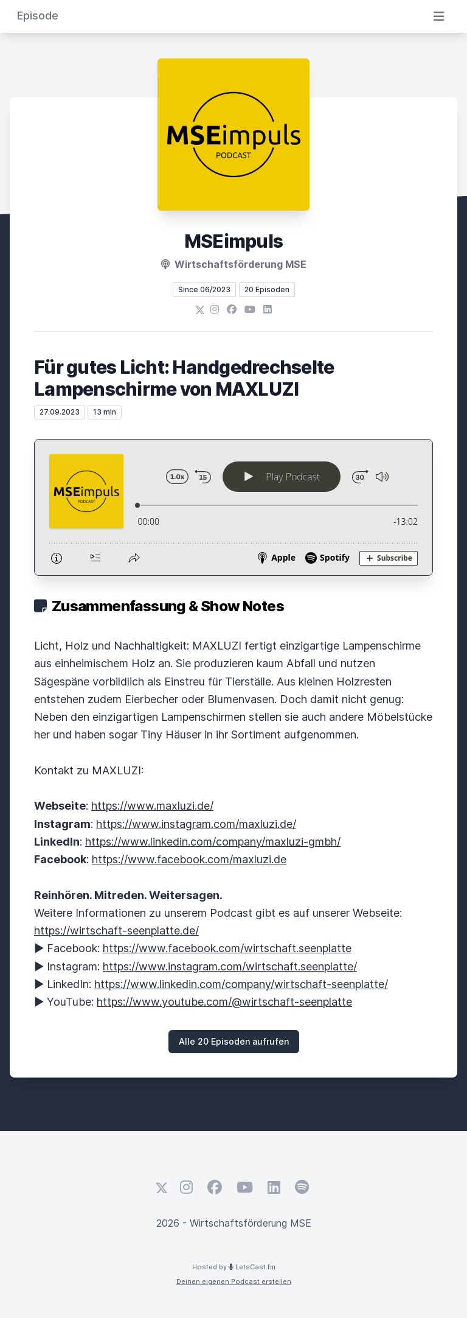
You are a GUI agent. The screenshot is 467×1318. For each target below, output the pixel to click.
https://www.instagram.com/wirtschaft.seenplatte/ (230, 966)
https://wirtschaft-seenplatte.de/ (116, 930)
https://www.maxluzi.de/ (152, 805)
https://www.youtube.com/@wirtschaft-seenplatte (224, 1001)
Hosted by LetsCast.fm (233, 1267)
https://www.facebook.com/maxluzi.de (189, 859)
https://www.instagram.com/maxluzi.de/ (196, 824)
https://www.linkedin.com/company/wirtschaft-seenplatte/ (241, 984)
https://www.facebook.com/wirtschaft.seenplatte (227, 948)
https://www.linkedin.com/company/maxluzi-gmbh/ (213, 841)
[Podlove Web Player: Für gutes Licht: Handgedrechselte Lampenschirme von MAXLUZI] (233, 507)
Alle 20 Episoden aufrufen (234, 1041)
